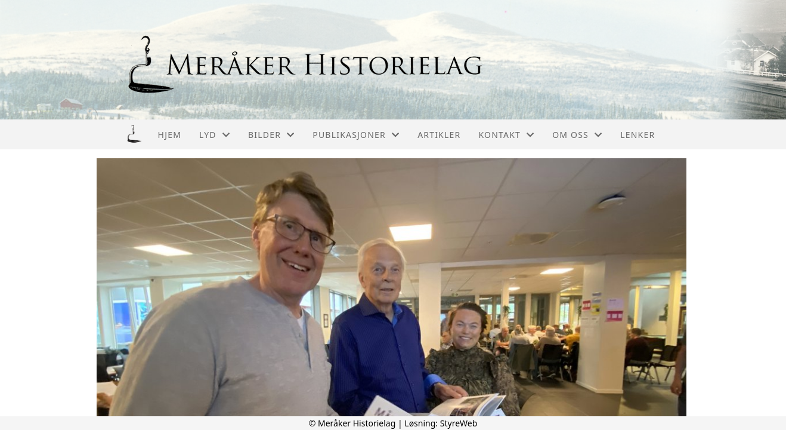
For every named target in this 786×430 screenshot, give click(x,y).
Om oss (577, 134)
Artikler (438, 134)
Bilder (271, 134)
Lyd (214, 134)
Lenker (637, 134)
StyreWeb (459, 423)
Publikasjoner (356, 134)
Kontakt (506, 134)
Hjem (169, 134)
